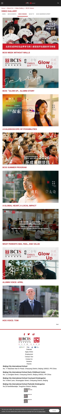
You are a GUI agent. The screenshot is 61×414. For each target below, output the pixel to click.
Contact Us (29, 359)
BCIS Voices (23, 14)
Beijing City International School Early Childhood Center (24, 372)
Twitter (29, 334)
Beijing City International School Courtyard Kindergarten (24, 378)
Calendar (29, 349)
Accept (54, 410)
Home (3, 8)
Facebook (24, 334)
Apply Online (30, 352)
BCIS (3, 14)
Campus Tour (30, 357)
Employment (29, 354)
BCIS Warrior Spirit (43, 14)
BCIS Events (12, 14)
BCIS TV (31, 14)
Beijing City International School (15, 366)
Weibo (33, 334)
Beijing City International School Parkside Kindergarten (24, 384)
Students (29, 361)
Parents (29, 364)
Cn (58, 3)
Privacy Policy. (42, 411)
